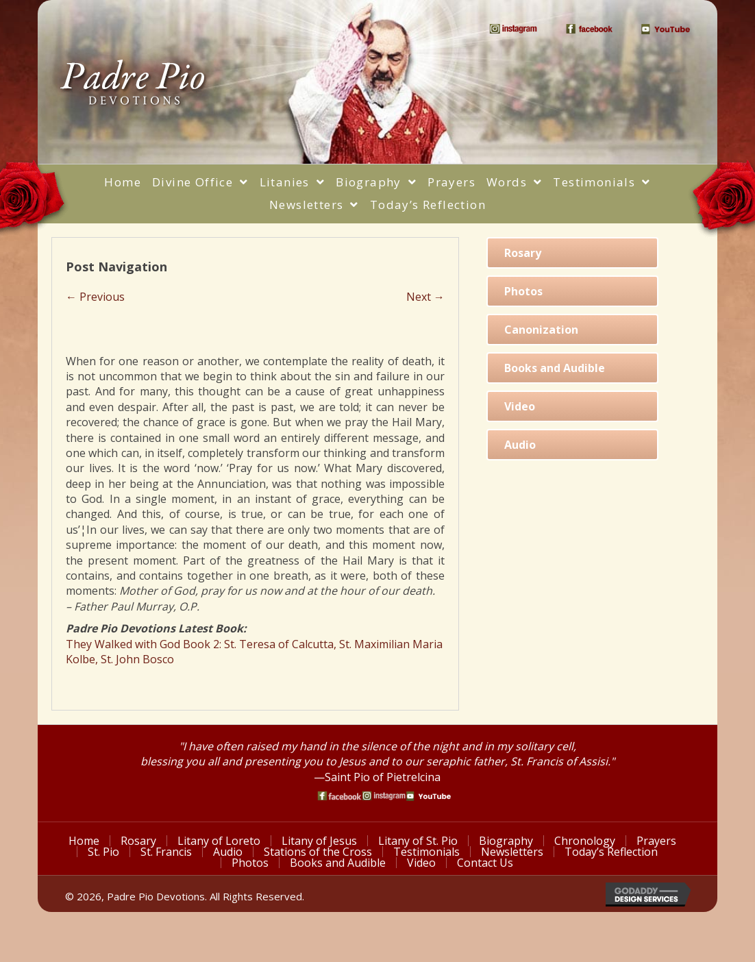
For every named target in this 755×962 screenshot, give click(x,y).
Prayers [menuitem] (656, 840)
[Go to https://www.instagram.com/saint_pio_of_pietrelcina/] (384, 795)
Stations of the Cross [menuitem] (318, 851)
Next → (425, 296)
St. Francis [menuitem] (166, 851)
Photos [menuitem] (250, 862)
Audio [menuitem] (228, 851)
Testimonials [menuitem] (426, 851)
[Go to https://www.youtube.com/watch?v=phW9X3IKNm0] (428, 796)
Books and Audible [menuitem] (338, 862)
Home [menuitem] (84, 840)
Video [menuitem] (421, 862)
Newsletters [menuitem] (512, 851)
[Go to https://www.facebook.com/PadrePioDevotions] (339, 795)
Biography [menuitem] (506, 840)
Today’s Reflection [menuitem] (611, 851)
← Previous (95, 296)
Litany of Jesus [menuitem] (319, 840)
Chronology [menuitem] (584, 840)
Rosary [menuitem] (138, 840)
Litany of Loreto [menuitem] (218, 840)
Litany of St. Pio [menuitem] (418, 840)
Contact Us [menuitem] (485, 862)
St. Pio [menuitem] (103, 851)
